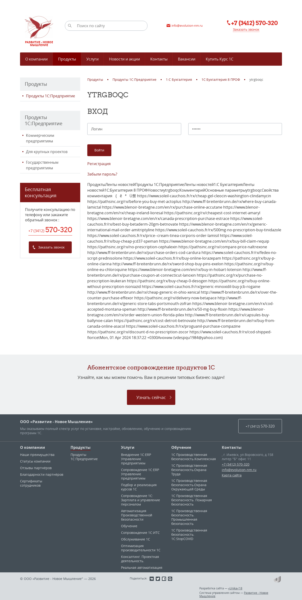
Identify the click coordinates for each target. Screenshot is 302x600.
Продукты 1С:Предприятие (50, 96)
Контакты (232, 447)
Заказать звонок (246, 29)
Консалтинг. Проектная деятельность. (140, 558)
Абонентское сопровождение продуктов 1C (151, 367)
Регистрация (99, 163)
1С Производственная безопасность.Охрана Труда (189, 469)
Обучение (129, 526)
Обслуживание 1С (135, 539)
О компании (32, 447)
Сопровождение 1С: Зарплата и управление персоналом (140, 499)
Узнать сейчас (151, 397)
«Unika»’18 (235, 588)
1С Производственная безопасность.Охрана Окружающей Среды (189, 484)
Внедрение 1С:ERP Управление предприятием (136, 458)
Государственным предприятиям (42, 165)
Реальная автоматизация (141, 567)
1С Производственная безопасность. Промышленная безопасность (189, 517)
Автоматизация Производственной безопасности (136, 515)
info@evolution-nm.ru (239, 469)
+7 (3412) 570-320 (235, 464)
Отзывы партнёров (36, 468)
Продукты (81, 447)
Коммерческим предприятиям (40, 138)
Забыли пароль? (102, 174)
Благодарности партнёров (41, 474)
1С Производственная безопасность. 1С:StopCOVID (189, 534)
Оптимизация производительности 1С (140, 548)
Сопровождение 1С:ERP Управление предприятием (140, 473)
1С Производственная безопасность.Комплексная (193, 456)
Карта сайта (232, 475)
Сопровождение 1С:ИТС (140, 532)
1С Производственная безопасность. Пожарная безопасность (191, 499)
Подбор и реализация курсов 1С (139, 487)
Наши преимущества (37, 454)
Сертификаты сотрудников (31, 483)
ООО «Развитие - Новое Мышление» (56, 421)
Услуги (127, 447)
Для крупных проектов (46, 151)
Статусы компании (35, 461)
